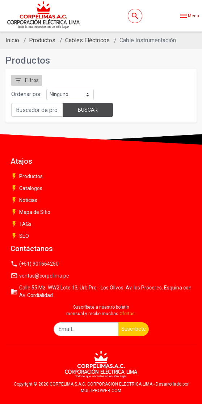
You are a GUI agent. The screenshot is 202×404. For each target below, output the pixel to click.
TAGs (20, 224)
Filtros (26, 80)
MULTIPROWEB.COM (101, 390)
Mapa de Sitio (30, 212)
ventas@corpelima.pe (39, 275)
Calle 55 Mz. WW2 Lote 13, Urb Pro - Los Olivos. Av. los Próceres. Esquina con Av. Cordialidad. (101, 291)
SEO (19, 236)
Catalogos (26, 188)
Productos (42, 40)
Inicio (12, 40)
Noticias (23, 200)
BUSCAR (88, 110)
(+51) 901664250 (34, 263)
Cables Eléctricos (87, 40)
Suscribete (133, 329)
